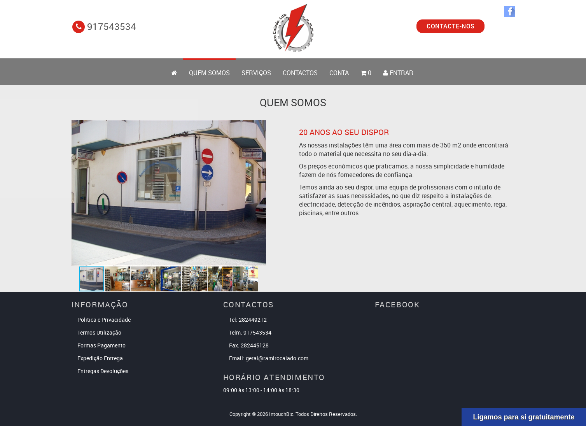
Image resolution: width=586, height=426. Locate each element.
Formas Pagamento (101, 345)
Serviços (256, 72)
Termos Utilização (99, 332)
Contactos (300, 72)
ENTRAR (398, 72)
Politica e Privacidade (104, 319)
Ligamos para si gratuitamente (523, 417)
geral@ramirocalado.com (277, 358)
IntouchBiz (281, 413)
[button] (259, 192)
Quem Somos (209, 72)
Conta (339, 72)
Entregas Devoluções (102, 371)
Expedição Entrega (100, 358)
